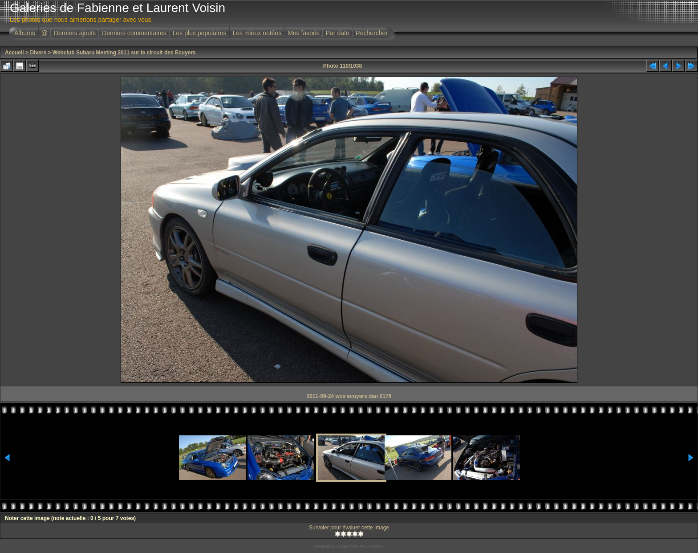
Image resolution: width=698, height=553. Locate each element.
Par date (337, 33)
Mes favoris (304, 33)
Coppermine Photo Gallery (360, 546)
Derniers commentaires (134, 33)
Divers (38, 52)
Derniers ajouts (75, 33)
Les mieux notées (256, 33)
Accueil (14, 52)
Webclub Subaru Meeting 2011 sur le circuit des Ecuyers (124, 52)
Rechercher (372, 33)
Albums (24, 33)
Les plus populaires (200, 33)
